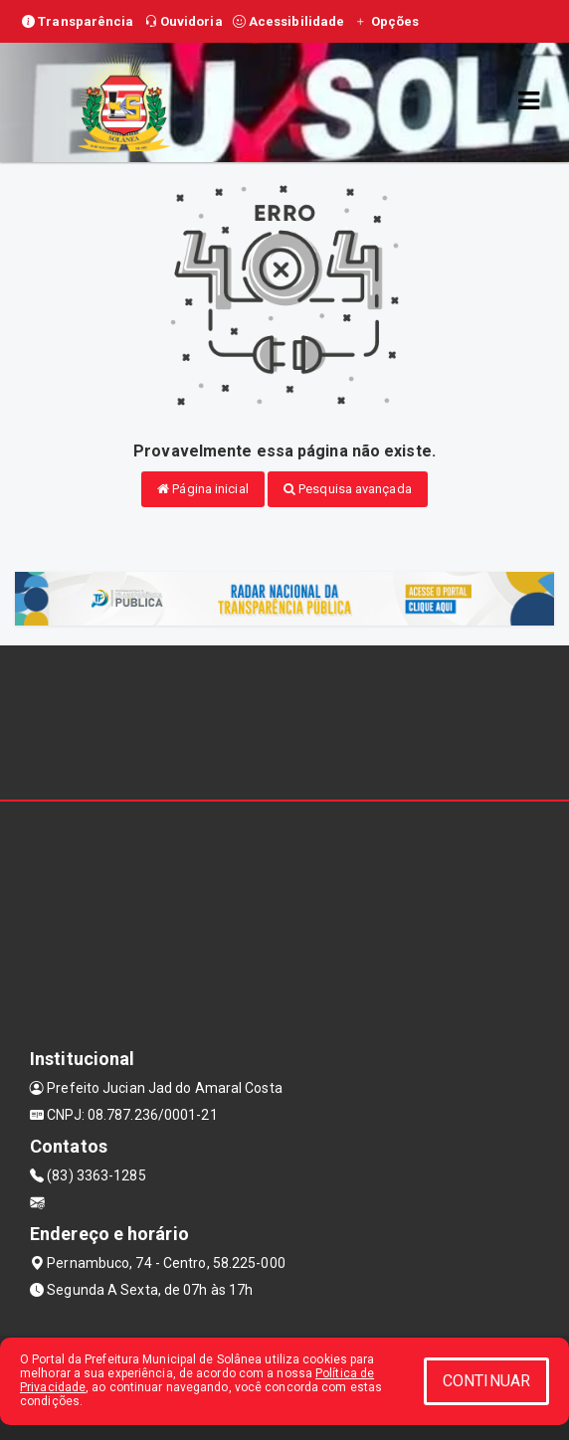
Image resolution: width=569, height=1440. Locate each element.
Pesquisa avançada (348, 488)
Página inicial (203, 488)
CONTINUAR (486, 1380)
